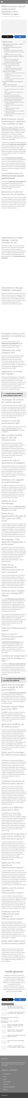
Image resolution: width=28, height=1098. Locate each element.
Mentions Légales (7, 1081)
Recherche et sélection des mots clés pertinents (14, 50)
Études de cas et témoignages (9, 71)
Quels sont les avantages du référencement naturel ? (15, 97)
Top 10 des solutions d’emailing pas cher (15, 1041)
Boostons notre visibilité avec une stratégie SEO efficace (13, 82)
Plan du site (5, 1084)
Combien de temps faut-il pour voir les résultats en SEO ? (14, 90)
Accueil (4, 1076)
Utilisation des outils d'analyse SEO (11, 59)
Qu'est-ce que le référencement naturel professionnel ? (15, 87)
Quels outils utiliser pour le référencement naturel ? (15, 113)
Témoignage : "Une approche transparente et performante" (13, 76)
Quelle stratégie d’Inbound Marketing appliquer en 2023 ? (16, 1036)
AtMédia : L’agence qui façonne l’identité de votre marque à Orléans (16, 1007)
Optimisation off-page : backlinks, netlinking (13, 54)
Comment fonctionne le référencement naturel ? (14, 99)
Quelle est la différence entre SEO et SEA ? (13, 100)
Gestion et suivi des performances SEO (11, 64)
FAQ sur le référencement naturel (10, 84)
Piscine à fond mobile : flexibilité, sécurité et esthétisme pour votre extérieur (15, 1026)
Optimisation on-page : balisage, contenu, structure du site (14, 52)
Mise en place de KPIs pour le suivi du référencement (12, 66)
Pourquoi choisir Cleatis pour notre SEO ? (12, 95)
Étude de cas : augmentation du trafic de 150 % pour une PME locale (15, 73)
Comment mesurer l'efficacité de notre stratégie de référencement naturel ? (15, 111)
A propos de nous (7, 1074)
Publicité (5, 1089)
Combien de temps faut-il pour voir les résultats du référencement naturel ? (14, 103)
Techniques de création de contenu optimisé (13, 62)
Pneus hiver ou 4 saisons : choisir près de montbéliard (10, 1018)
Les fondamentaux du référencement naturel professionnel (12, 48)
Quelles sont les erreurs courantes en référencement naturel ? (12, 109)
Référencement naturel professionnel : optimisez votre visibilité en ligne (13, 45)
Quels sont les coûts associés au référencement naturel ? (14, 106)
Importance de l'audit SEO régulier (11, 60)
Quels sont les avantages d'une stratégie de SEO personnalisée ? (14, 93)
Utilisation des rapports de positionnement (13, 69)
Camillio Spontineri (16, 16)
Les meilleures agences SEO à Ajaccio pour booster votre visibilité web (16, 1013)
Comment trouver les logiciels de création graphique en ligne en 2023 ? (16, 1046)
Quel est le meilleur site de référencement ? (13, 96)
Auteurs (5, 1079)
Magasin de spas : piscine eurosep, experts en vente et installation (15, 1030)
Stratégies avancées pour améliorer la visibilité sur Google (13, 57)
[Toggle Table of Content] (23, 42)
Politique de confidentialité (9, 1087)
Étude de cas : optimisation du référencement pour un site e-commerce (14, 79)
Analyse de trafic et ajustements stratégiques (13, 68)
